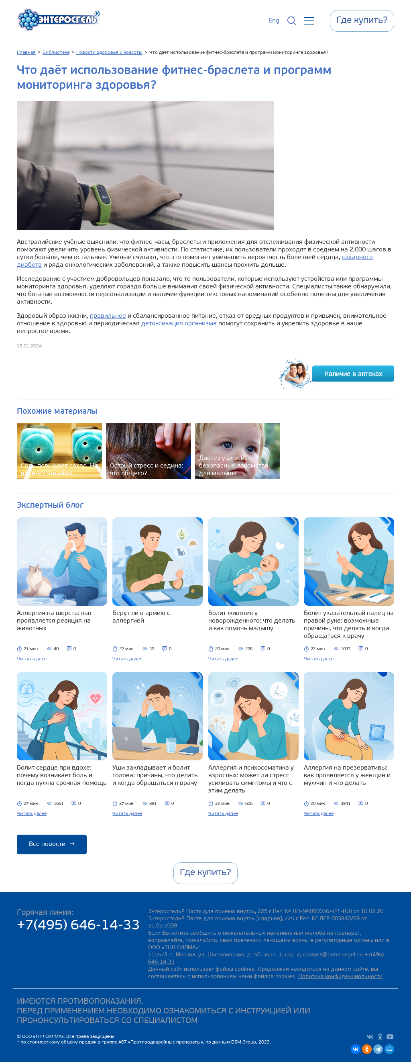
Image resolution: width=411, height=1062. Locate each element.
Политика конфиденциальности (340, 977)
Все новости (52, 844)
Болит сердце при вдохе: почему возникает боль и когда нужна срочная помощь (62, 775)
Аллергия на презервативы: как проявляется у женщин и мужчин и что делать (347, 775)
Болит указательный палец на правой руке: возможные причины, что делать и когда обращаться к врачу (349, 624)
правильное (108, 316)
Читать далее (32, 659)
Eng (274, 21)
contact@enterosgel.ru (333, 955)
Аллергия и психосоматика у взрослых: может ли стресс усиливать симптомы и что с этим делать (251, 779)
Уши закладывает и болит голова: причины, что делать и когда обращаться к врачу (155, 775)
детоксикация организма (179, 324)
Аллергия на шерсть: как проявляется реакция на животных (54, 621)
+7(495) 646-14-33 (78, 926)
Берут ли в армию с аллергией (141, 617)
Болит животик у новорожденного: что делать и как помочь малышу (251, 621)
